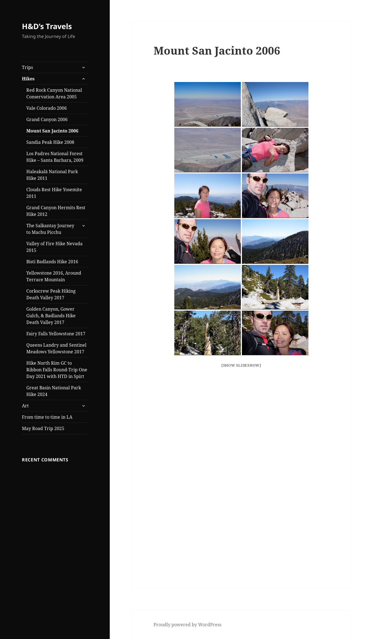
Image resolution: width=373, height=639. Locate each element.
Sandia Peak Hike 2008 (50, 142)
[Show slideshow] (241, 365)
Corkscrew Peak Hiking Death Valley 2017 (51, 294)
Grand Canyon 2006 (47, 119)
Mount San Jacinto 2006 (52, 131)
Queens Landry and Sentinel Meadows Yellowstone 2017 (56, 348)
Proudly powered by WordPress (187, 625)
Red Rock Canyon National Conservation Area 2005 (54, 93)
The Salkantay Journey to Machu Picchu (50, 229)
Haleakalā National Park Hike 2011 (52, 174)
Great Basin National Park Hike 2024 (53, 391)
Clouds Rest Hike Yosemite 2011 (54, 192)
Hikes (28, 79)
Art (25, 406)
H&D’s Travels (47, 26)
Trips (27, 67)
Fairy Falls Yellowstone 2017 (55, 334)
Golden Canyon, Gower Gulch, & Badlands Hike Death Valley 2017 (51, 315)
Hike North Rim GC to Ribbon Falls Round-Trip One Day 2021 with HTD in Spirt (56, 369)
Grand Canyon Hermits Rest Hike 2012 (55, 211)
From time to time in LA (47, 417)
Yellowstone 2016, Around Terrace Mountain (53, 276)
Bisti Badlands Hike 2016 (52, 262)
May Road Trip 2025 (43, 428)
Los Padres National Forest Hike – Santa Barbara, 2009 (54, 156)
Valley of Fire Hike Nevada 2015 (54, 247)
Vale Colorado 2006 (46, 108)
